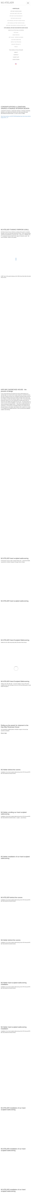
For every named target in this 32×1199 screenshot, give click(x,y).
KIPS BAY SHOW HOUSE (16, 11)
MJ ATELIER (7, 2)
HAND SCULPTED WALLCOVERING (16, 30)
